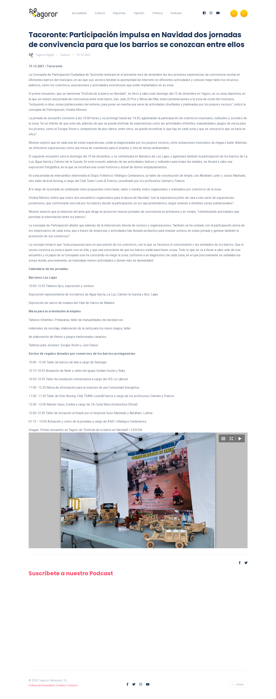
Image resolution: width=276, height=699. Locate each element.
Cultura (100, 13)
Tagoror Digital (41, 54)
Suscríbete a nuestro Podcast (71, 573)
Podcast (176, 13)
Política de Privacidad (41, 685)
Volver (237, 684)
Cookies (60, 685)
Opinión (139, 13)
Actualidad (79, 13)
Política (158, 13)
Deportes (119, 13)
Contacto (72, 685)
